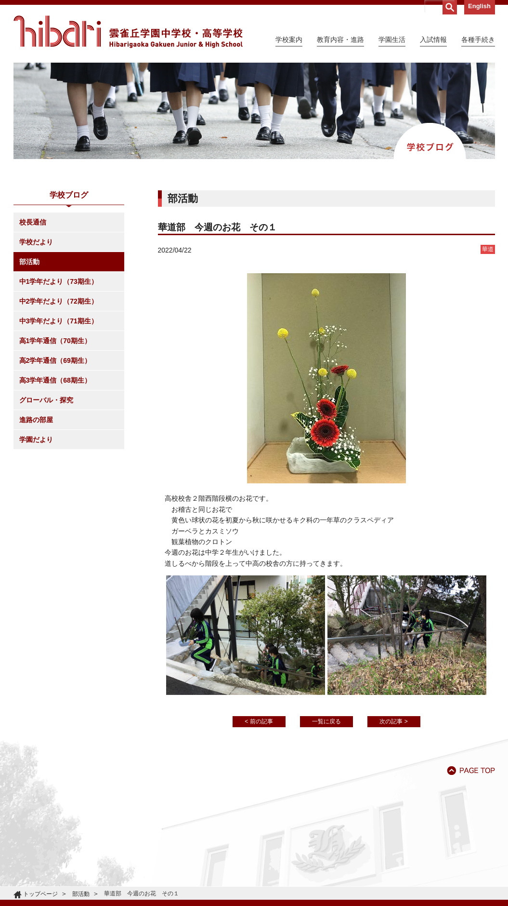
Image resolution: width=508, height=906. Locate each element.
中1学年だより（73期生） (58, 281)
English (479, 6)
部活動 (29, 262)
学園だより (36, 439)
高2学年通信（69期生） (55, 360)
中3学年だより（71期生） (58, 321)
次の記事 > (393, 721)
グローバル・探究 (46, 400)
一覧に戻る (326, 721)
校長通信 (32, 222)
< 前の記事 (259, 721)
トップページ (40, 894)
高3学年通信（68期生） (55, 380)
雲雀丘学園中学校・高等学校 (128, 31)
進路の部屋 (36, 420)
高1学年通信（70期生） (55, 341)
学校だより (36, 242)
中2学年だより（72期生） (58, 301)
